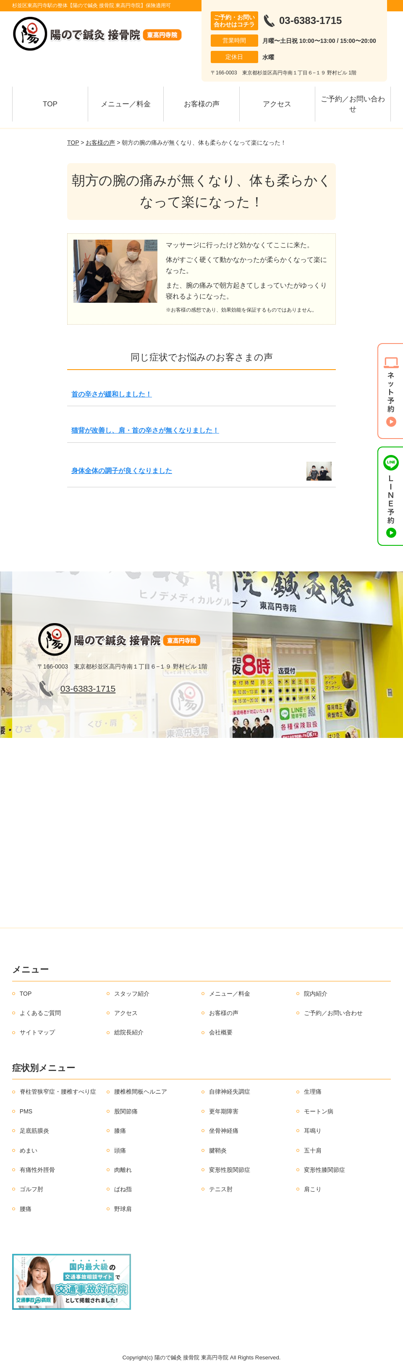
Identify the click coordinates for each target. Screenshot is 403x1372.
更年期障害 (223, 1111)
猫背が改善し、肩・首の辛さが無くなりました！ (145, 430)
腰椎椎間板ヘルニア (140, 1091)
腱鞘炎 (218, 1150)
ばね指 (123, 1189)
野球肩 (123, 1208)
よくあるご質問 (40, 1013)
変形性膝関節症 (324, 1169)
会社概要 (221, 1032)
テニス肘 (221, 1189)
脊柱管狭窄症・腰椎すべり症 (58, 1091)
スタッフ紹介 (131, 993)
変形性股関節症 (229, 1169)
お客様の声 (202, 104)
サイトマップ (37, 1032)
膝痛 (120, 1130)
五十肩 (313, 1150)
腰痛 (25, 1208)
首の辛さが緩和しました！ (111, 394)
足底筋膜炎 (34, 1130)
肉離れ (123, 1169)
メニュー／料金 (126, 104)
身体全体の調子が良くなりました (121, 470)
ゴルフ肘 (31, 1189)
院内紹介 (315, 993)
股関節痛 (126, 1111)
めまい (28, 1150)
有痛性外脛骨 (37, 1169)
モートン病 (318, 1111)
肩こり (313, 1189)
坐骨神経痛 (223, 1130)
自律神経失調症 (229, 1091)
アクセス (277, 104)
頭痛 (120, 1150)
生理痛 (313, 1091)
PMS (26, 1111)
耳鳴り (313, 1130)
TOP (50, 104)
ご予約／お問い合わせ (353, 104)
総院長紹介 (129, 1032)
